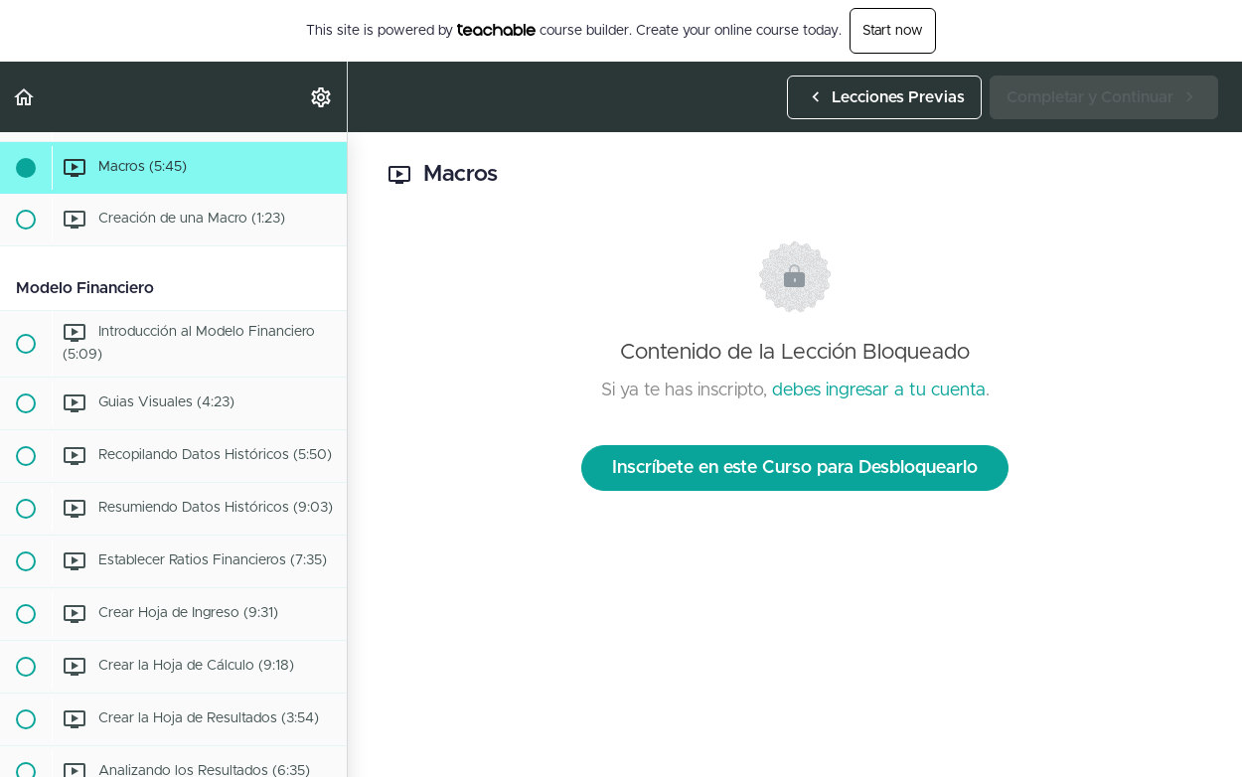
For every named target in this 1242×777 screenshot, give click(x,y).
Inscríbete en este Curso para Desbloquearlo (795, 468)
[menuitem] (322, 97)
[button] (25, 97)
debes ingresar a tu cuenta (879, 390)
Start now (892, 31)
